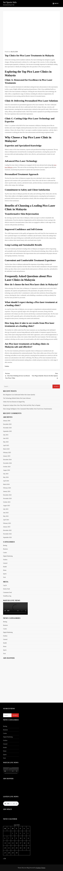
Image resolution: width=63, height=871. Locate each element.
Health (5, 566)
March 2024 (6, 484)
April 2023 (6, 519)
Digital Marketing (8, 556)
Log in (5, 585)
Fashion (7, 366)
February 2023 (7, 523)
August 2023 (6, 505)
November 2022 (7, 534)
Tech (4, 577)
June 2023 (5, 512)
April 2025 (6, 445)
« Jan (4, 858)
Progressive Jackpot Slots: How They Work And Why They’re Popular (21, 405)
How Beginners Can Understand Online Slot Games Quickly (19, 394)
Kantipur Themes (40, 867)
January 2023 (6, 526)
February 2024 (7, 488)
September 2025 (7, 431)
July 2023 (5, 509)
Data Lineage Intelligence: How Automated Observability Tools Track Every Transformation (27, 409)
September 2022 (7, 537)
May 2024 (5, 477)
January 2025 (6, 456)
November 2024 (7, 463)
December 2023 (7, 495)
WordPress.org (7, 596)
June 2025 (5, 438)
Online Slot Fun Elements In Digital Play (14, 401)
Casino (5, 552)
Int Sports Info (9, 2)
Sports (4, 573)
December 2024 (7, 459)
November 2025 (7, 427)
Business (5, 549)
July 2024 (5, 473)
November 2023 (7, 498)
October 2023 (6, 502)
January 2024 (6, 491)
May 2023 (5, 516)
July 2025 (5, 435)
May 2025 (5, 442)
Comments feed (7, 592)
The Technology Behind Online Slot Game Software (17, 398)
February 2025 (7, 452)
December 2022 (7, 530)
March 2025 (6, 449)
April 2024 (6, 480)
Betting (5, 545)
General (5, 563)
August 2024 (6, 470)
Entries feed (6, 589)
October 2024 (6, 466)
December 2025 (7, 424)
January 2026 (6, 420)
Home (4, 570)
